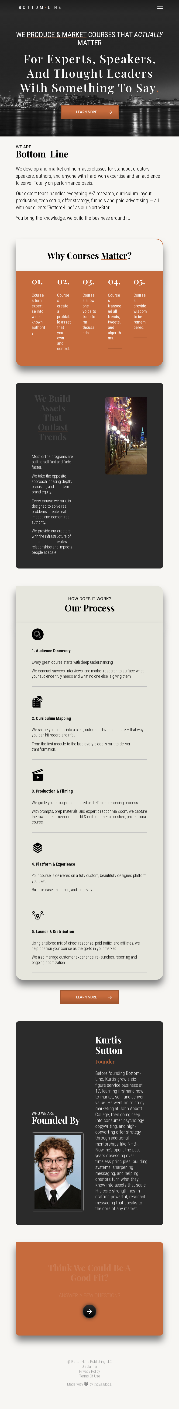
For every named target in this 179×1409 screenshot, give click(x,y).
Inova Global (103, 1387)
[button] (160, 6)
